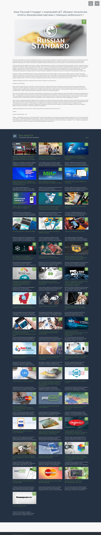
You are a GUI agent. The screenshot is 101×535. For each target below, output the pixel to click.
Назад (86, 137)
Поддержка (44, 3)
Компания (53, 3)
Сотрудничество (64, 3)
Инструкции (75, 3)
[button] (90, 9)
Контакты (84, 3)
